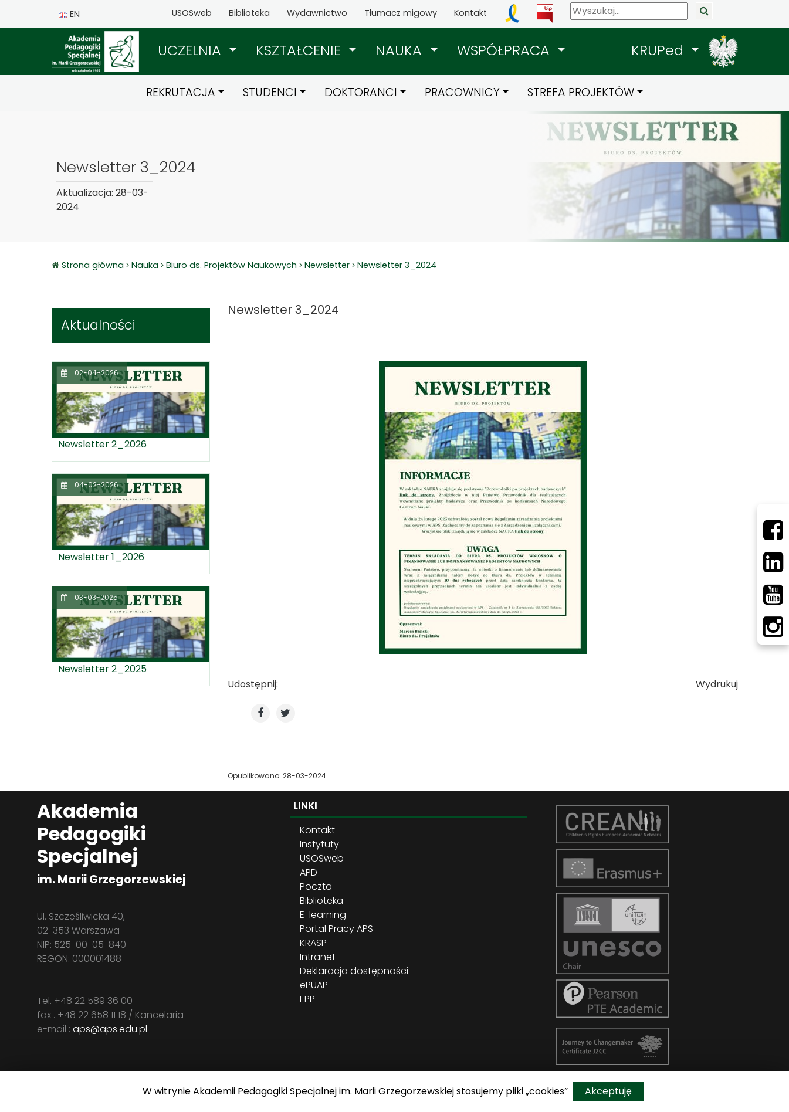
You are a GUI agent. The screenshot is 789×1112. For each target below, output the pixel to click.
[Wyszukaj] (629, 11)
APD (308, 872)
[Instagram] (773, 627)
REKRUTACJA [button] (180, 92)
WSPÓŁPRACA (505, 50)
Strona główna (94, 265)
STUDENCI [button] (270, 92)
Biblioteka (249, 13)
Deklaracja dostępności (354, 971)
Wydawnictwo (317, 13)
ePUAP (314, 985)
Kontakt (470, 13)
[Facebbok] (773, 530)
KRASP (313, 943)
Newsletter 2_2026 (102, 444)
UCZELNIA (191, 50)
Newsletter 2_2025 (102, 669)
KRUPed (659, 50)
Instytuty (319, 844)
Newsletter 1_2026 (101, 557)
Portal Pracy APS (336, 928)
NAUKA (400, 50)
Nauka (144, 265)
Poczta (316, 886)
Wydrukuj (717, 684)
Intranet (318, 957)
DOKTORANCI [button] (360, 92)
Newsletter (327, 265)
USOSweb (192, 13)
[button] (197, 50)
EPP (307, 999)
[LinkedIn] (773, 562)
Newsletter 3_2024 (396, 265)
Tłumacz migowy (400, 13)
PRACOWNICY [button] (462, 92)
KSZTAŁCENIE (300, 50)
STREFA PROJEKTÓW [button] (580, 92)
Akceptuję (608, 1091)
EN (69, 14)
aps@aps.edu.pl (110, 1029)
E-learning (323, 914)
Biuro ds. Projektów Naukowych (231, 265)
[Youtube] (773, 594)
